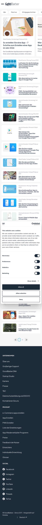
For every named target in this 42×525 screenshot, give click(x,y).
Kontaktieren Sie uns (11, 401)
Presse (5, 386)
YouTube (8, 484)
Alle (4, 12)
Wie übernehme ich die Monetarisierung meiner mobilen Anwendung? (27, 178)
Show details (31, 281)
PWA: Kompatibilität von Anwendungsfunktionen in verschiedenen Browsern (28, 92)
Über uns (6, 361)
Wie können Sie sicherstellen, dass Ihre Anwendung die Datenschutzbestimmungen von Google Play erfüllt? (29, 135)
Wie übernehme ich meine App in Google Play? (28, 79)
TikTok (7, 499)
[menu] (2, 4)
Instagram (8, 474)
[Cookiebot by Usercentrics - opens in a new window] (31, 224)
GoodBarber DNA (10, 371)
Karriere (6, 381)
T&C (4, 391)
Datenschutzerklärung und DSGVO (16, 396)
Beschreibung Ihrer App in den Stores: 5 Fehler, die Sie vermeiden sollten (29, 191)
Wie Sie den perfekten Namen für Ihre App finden (28, 163)
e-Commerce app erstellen (13, 413)
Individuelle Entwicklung (12, 452)
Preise (5, 437)
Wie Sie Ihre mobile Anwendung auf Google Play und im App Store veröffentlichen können (29, 151)
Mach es (14, 12)
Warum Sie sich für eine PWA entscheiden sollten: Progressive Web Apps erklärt (29, 119)
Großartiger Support (11, 366)
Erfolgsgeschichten (29, 12)
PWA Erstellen (8, 423)
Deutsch (23, 517)
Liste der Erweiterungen (12, 428)
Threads (7, 494)
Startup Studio (8, 376)
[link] (15, 340)
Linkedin (8, 489)
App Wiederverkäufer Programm (15, 432)
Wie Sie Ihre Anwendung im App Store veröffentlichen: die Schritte (28, 205)
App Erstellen (8, 418)
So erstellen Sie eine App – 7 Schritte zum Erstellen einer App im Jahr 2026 (17, 45)
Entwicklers (7, 447)
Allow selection (21, 293)
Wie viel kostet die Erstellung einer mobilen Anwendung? (27, 106)
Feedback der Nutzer (11, 442)
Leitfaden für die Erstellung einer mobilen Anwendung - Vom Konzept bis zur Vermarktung (29, 65)
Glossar (6, 457)
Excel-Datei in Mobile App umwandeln (28, 218)
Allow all (21, 287)
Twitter (7, 479)
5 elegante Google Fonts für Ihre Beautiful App (29, 329)
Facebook (8, 469)
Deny (21, 299)
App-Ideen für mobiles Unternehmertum (27, 317)
